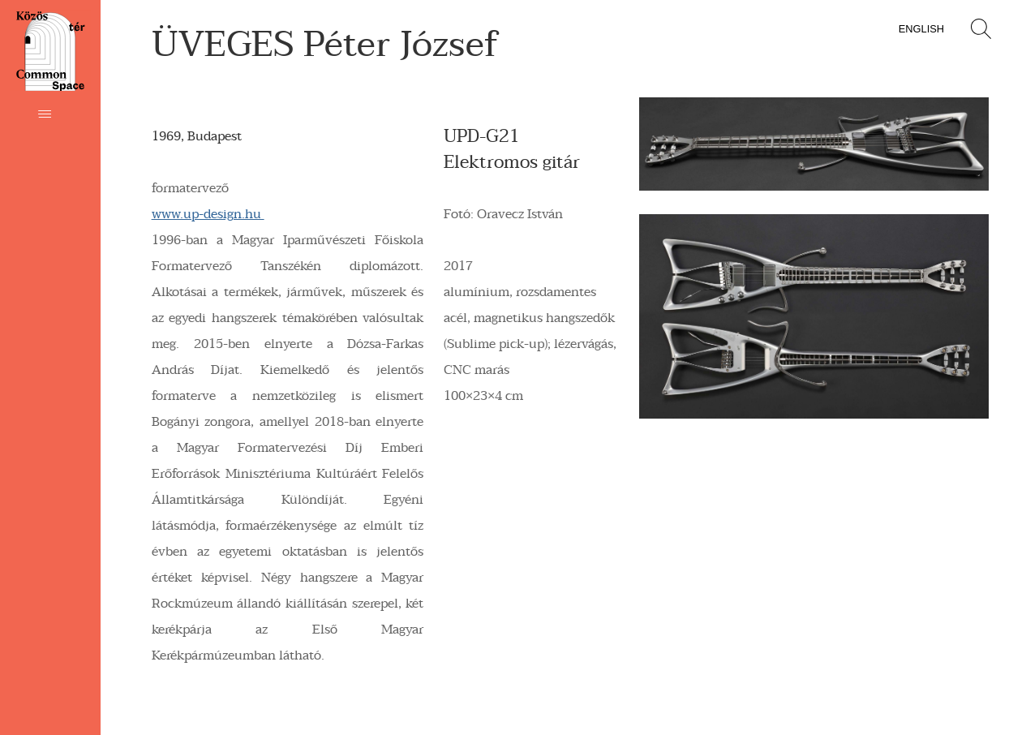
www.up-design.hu (208, 214)
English (921, 29)
